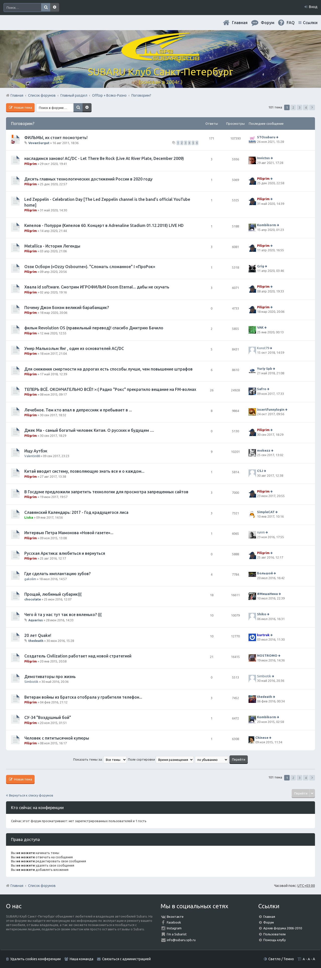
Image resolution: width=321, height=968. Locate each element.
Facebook (174, 922)
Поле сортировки (161, 759)
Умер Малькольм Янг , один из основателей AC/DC (74, 348)
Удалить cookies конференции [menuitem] (35, 959)
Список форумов (42, 886)
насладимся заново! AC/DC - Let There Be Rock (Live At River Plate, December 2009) (104, 158)
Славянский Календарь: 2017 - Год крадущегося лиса (76, 512)
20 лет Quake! (37, 635)
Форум (268, 922)
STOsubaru (266, 137)
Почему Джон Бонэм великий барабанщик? (66, 307)
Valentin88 (32, 456)
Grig (260, 266)
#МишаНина (267, 593)
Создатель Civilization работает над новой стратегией (77, 656)
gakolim (30, 579)
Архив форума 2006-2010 (282, 928)
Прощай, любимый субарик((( (53, 594)
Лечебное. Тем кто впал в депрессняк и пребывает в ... (78, 410)
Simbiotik (31, 681)
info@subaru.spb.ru (181, 940)
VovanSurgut (38, 143)
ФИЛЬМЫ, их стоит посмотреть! (56, 137)
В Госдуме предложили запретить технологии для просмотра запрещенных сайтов (106, 492)
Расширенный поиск (54, 7)
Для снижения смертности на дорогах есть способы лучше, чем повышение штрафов (108, 369)
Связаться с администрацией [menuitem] (126, 959)
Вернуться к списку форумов (31, 795)
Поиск (45, 7)
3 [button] (299, 107)
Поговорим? (22, 123)
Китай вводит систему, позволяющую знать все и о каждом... (84, 471)
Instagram (174, 928)
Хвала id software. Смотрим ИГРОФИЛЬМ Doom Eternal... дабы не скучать (96, 287)
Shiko (261, 614)
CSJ (260, 471)
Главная (240, 22)
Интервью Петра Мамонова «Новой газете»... (68, 532)
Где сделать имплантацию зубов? (57, 573)
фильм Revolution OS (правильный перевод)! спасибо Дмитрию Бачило (93, 328)
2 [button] (293, 107)
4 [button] (306, 107)
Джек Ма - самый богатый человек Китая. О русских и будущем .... (89, 430)
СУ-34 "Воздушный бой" (47, 717)
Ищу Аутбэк (35, 451)
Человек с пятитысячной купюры (56, 738)
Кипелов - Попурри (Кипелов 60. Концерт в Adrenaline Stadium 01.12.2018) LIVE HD (104, 225)
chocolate (32, 599)
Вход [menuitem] (313, 7)
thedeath (35, 640)
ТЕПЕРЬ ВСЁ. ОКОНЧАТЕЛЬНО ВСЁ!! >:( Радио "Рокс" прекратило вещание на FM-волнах (110, 389)
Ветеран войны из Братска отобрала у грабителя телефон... (83, 697)
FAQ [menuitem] (291, 22)
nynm (261, 532)
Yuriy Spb (264, 368)
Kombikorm (266, 225)
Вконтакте (175, 916)
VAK (260, 327)
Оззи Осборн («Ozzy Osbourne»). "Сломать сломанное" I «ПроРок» (89, 266)
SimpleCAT (266, 512)
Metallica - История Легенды (52, 246)
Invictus (263, 158)
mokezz (263, 450)
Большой (265, 573)
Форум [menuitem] (267, 22)
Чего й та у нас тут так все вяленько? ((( (63, 614)
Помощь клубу (274, 940)
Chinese (261, 737)
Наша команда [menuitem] (81, 959)
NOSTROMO (267, 655)
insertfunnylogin (270, 409)
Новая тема (22, 107)
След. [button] (312, 107)
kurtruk (263, 635)
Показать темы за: (100, 759)
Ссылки (310, 22)
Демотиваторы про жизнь (50, 676)
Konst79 (263, 348)
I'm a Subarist (177, 934)
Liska (28, 517)
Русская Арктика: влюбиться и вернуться (64, 553)
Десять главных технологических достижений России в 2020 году (88, 179)
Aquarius (35, 620)
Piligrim (30, 163)
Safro (261, 389)
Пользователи (274, 934)
